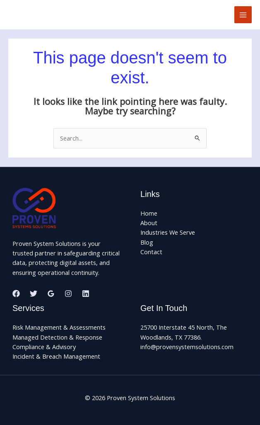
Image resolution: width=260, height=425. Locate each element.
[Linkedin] (85, 293)
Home (148, 213)
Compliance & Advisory (44, 346)
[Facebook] (16, 293)
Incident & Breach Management (56, 356)
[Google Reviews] (51, 293)
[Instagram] (68, 293)
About (148, 223)
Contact (151, 252)
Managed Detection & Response (57, 337)
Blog (146, 242)
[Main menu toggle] (243, 15)
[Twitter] (33, 293)
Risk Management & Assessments (59, 327)
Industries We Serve (167, 232)
